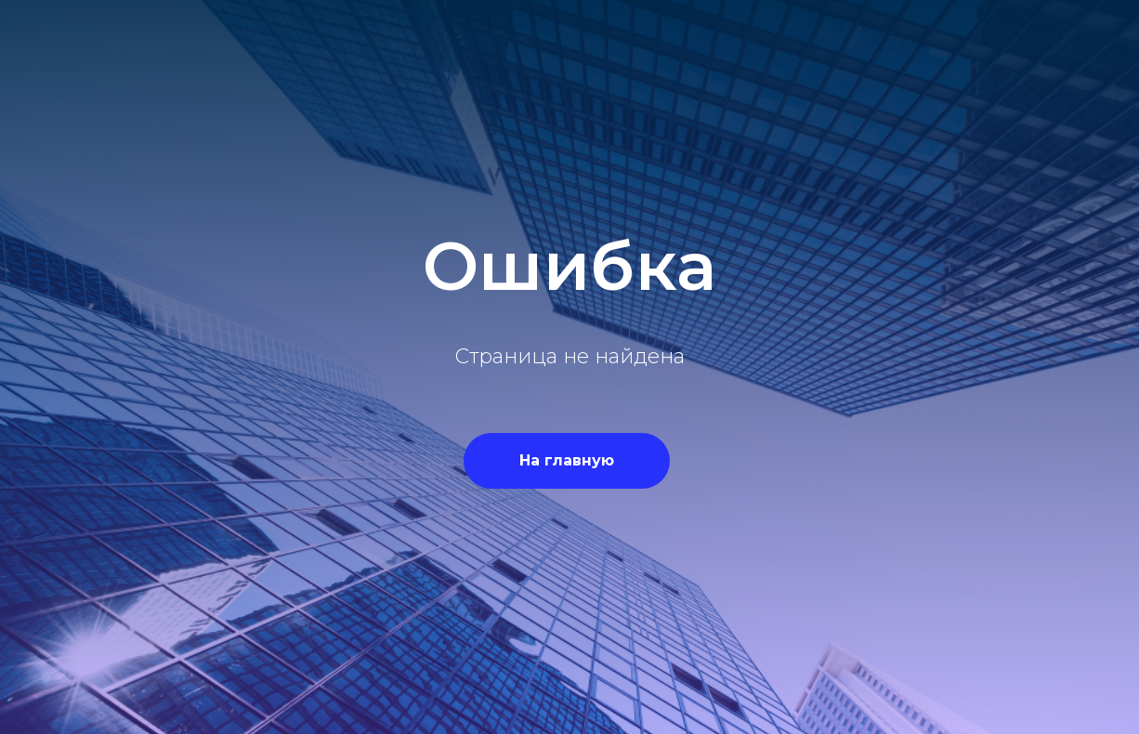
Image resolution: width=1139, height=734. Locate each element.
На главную (566, 460)
